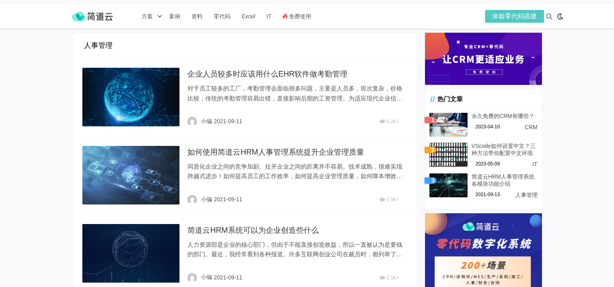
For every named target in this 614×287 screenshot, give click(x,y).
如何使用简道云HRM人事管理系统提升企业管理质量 (279, 151)
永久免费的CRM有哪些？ (499, 117)
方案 (148, 16)
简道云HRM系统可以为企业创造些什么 (255, 228)
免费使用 (297, 16)
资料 (197, 16)
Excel (248, 16)
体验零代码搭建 (514, 16)
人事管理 (526, 196)
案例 (174, 16)
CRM (531, 128)
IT (269, 16)
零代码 (222, 16)
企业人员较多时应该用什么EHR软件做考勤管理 (271, 73)
